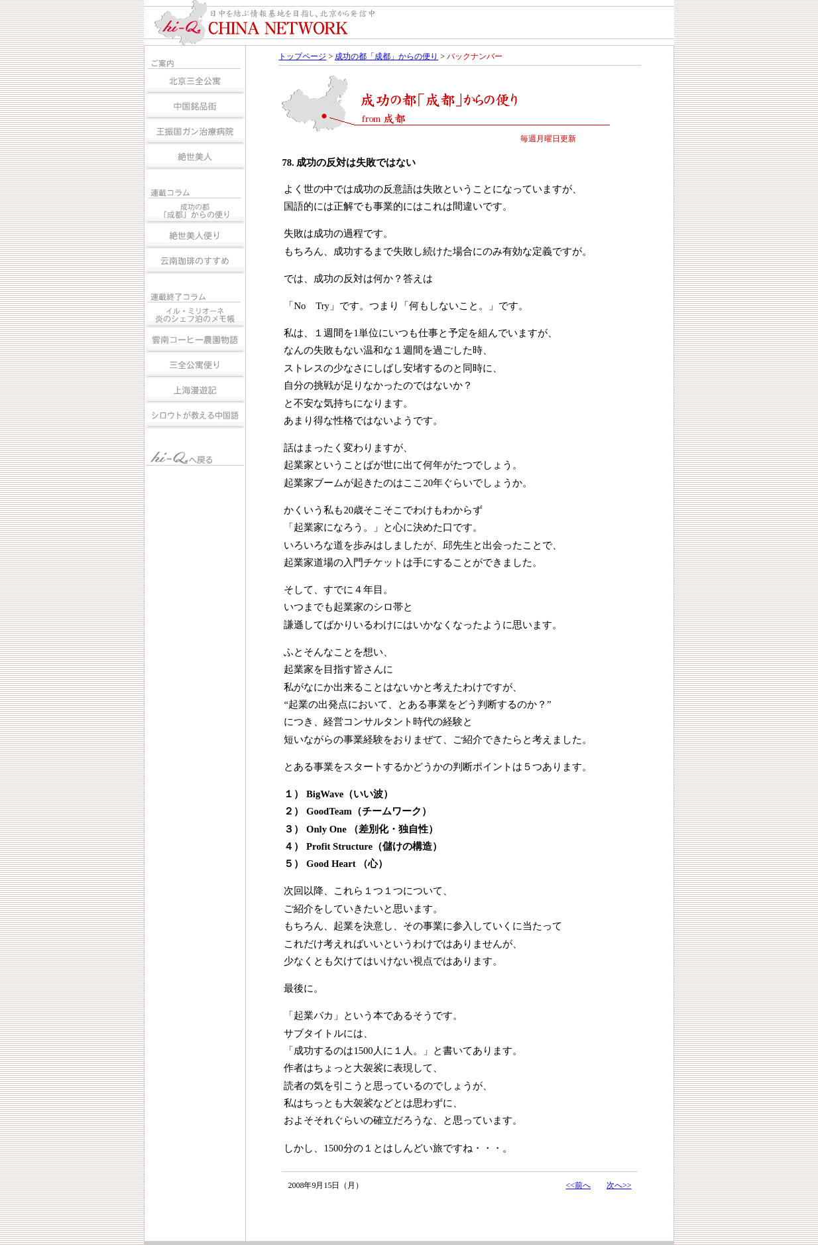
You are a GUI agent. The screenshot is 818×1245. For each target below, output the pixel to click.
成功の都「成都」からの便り (386, 56)
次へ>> (619, 1185)
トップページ (302, 56)
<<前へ (578, 1185)
